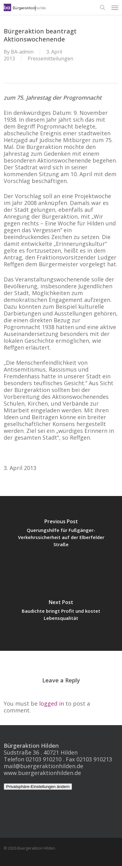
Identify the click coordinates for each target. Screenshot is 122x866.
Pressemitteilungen (50, 58)
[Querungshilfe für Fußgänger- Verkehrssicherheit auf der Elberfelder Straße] (61, 534)
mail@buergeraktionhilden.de (43, 766)
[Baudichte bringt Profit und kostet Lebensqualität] (61, 612)
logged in (51, 703)
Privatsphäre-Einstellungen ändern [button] (38, 786)
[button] (114, 7)
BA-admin (22, 51)
